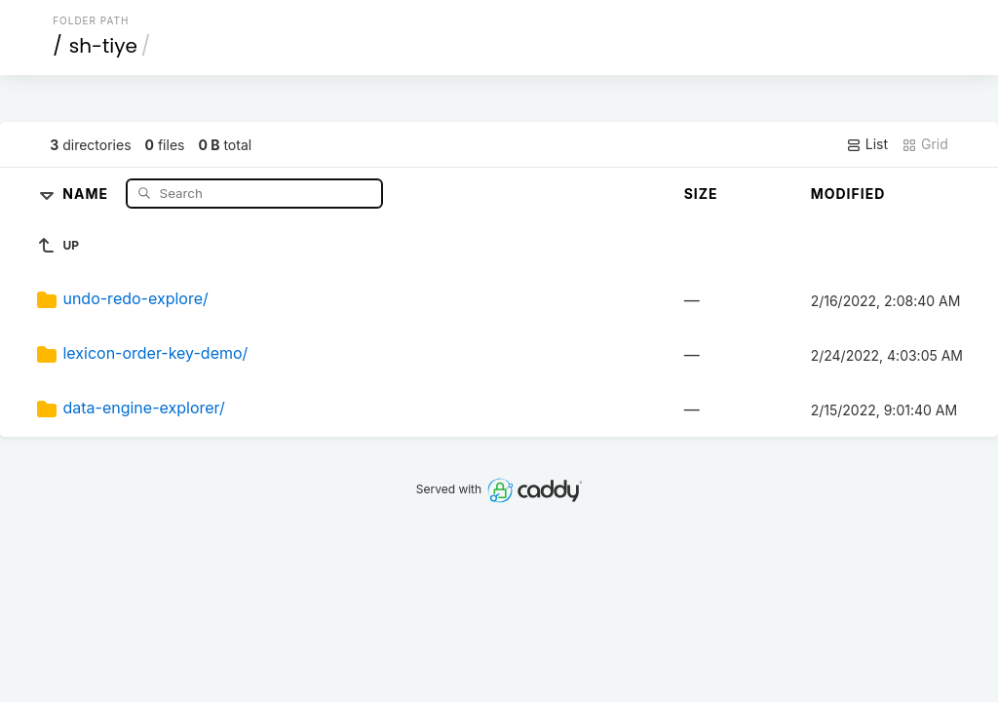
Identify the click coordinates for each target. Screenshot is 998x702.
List (867, 144)
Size (701, 193)
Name (87, 192)
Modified (848, 193)
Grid (925, 144)
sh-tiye (103, 45)
